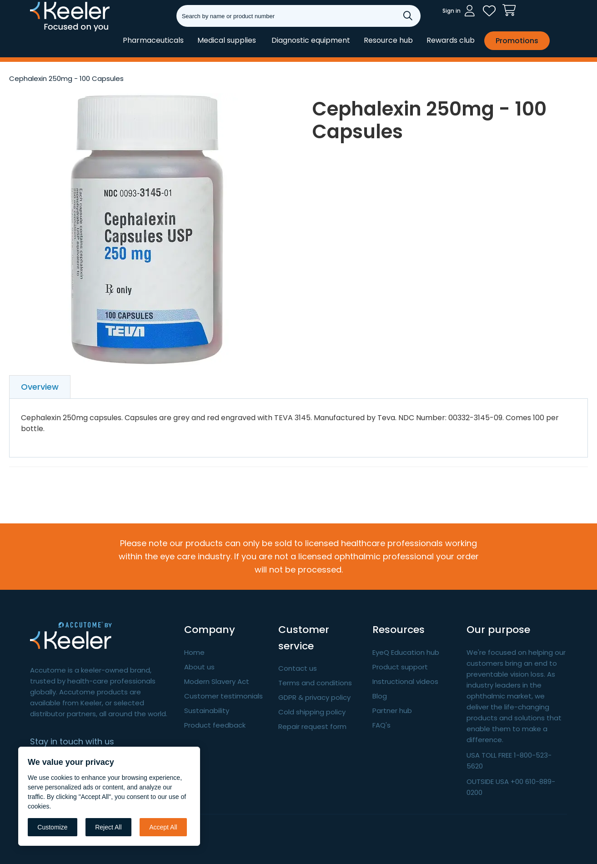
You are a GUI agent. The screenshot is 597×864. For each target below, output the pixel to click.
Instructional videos (405, 681)
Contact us (297, 668)
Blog (379, 696)
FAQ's (381, 725)
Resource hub (388, 40)
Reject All (108, 827)
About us (199, 667)
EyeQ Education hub (405, 652)
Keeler (41, 31)
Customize (52, 827)
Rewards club (450, 40)
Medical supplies (226, 40)
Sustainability (206, 710)
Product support (400, 667)
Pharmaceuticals (153, 40)
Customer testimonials (223, 696)
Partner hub (392, 710)
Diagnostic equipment (310, 40)
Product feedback (215, 725)
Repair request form (312, 726)
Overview (40, 386)
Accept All (163, 827)
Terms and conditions (315, 683)
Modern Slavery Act (216, 681)
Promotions (517, 40)
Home (194, 652)
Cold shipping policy (312, 712)
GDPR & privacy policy (314, 697)
